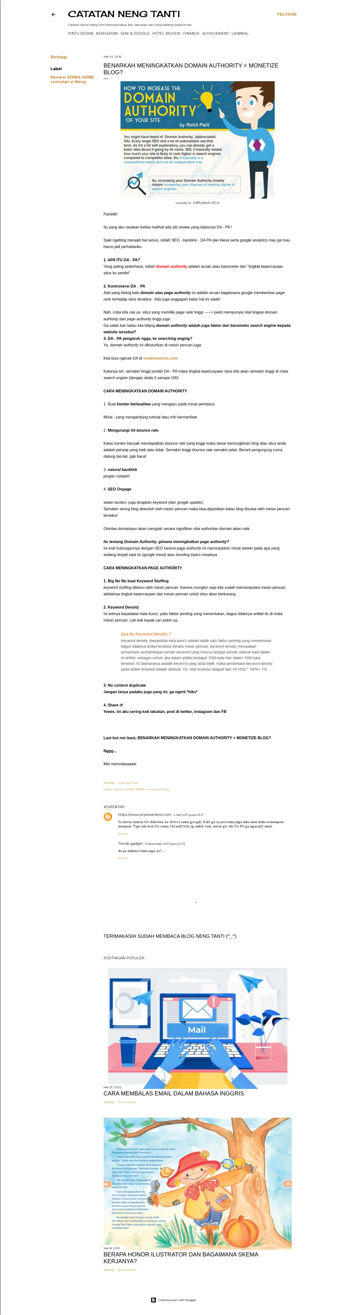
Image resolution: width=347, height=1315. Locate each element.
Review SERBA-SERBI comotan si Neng (72, 79)
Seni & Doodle (135, 33)
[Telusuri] (287, 14)
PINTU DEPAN (80, 33)
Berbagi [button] (59, 57)
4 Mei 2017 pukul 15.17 (189, 815)
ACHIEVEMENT (215, 33)
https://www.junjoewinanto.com (145, 814)
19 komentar (127, 1102)
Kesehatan (107, 33)
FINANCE (191, 33)
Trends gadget (130, 843)
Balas (123, 833)
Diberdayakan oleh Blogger (173, 1300)
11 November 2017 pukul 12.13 (165, 843)
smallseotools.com (161, 358)
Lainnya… (241, 33)
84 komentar (127, 1270)
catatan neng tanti (124, 14)
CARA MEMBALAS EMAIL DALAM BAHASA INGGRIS (174, 1093)
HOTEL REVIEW (166, 33)
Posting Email (128, 783)
